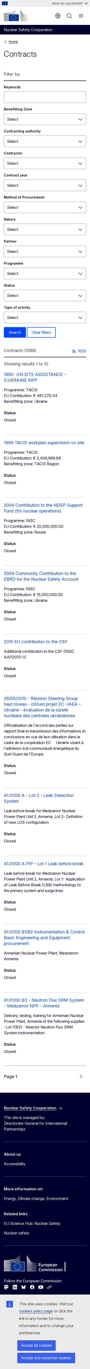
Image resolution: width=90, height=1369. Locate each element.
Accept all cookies (36, 1345)
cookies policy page (36, 1311)
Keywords (12, 87)
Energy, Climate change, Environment (36, 1198)
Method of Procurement (24, 197)
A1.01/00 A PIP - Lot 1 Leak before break (44, 863)
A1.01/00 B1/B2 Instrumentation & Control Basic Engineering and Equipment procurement (44, 937)
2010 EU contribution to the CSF (35, 641)
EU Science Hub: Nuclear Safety (32, 1223)
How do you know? (70, 3)
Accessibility (14, 1163)
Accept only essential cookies (46, 1358)
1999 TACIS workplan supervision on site (44, 442)
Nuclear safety (16, 1233)
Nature (10, 219)
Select (12, 119)
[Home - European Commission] (15, 15)
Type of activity (17, 307)
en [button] (58, 16)
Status (9, 285)
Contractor (13, 153)
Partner (10, 241)
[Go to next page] (81, 1076)
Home (13, 42)
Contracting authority (22, 131)
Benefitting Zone (18, 109)
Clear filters (41, 332)
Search (15, 332)
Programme (13, 263)
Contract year (16, 175)
